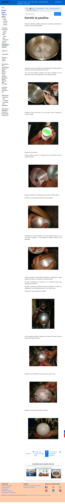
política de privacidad (39, 495)
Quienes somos (6, 487)
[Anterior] (38, 453)
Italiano (5, 24)
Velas (46, 8)
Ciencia (4, 60)
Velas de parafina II (54, 8)
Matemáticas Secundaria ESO (5, 97)
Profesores (20, 3)
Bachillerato (5, 105)
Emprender (4, 51)
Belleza (3, 79)
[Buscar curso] (38, 14)
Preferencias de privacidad (8, 492)
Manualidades (5, 44)
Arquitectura (5, 115)
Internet (4, 43)
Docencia (4, 76)
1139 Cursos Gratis (22, 2)
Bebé (3, 82)
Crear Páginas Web (5, 33)
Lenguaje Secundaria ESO (5, 102)
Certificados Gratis (43, 2)
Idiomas (4, 17)
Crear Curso (27, 3)
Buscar (57, 14)
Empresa (4, 47)
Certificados (5, 489)
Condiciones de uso (30, 495)
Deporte (4, 71)
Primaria (4, 89)
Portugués (4, 28)
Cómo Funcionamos (7, 485)
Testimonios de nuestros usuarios (32, 485)
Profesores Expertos (7, 491)
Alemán (5, 23)
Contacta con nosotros (29, 487)
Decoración (5, 78)
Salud (3, 70)
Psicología (4, 84)
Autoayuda (4, 46)
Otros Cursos (5, 113)
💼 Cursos (32, 8)
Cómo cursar (34, 2)
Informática (5, 29)
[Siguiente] (55, 453)
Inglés (4, 19)
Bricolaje (4, 81)
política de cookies (47, 495)
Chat (29, 2)
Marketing (4, 57)
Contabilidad (5, 54)
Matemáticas (5, 64)
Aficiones (4, 69)
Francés (5, 21)
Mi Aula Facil (58, 2)
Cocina (3, 59)
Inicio (2, 7)
